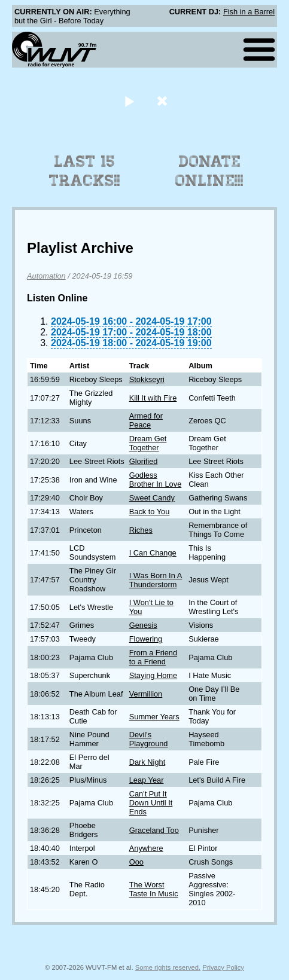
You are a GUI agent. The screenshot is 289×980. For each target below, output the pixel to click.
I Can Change (153, 552)
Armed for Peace (146, 420)
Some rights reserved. (167, 967)
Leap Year (146, 780)
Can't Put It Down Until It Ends (151, 802)
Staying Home (153, 675)
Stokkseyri (147, 379)
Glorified (143, 461)
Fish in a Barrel (249, 11)
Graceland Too (154, 830)
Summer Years (154, 716)
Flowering (145, 638)
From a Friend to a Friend (153, 657)
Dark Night (147, 762)
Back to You (149, 511)
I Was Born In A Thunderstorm (155, 580)
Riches (141, 530)
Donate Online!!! (209, 171)
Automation (46, 275)
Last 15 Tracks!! (84, 171)
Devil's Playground (148, 739)
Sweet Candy (152, 497)
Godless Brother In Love (155, 480)
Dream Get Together (148, 443)
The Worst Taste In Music (153, 889)
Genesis (143, 625)
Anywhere (146, 848)
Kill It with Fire (153, 397)
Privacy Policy (223, 967)
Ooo (136, 861)
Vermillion (145, 693)
